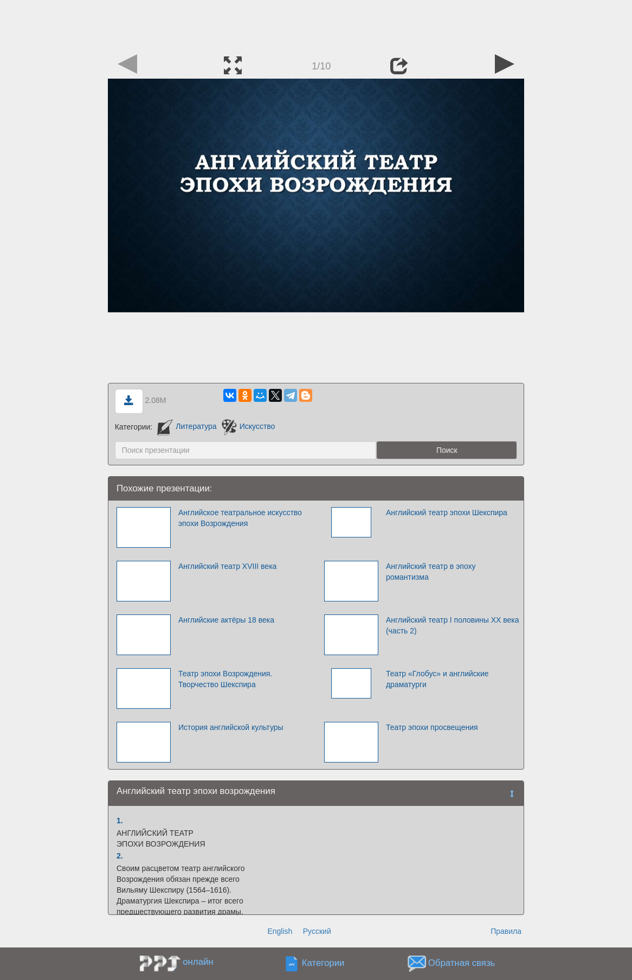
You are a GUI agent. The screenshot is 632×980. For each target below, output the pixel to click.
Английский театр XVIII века (227, 566)
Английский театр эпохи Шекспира (446, 512)
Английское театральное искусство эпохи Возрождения (240, 518)
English (279, 931)
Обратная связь (461, 963)
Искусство (248, 426)
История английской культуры (230, 727)
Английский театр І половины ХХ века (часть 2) (452, 625)
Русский (317, 931)
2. (120, 855)
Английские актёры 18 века (226, 620)
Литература (187, 426)
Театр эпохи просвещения (432, 727)
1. (120, 820)
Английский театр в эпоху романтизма (431, 571)
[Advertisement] (316, 24)
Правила (506, 931)
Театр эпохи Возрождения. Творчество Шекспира (225, 679)
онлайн (198, 962)
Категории (323, 963)
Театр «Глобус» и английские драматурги (437, 679)
